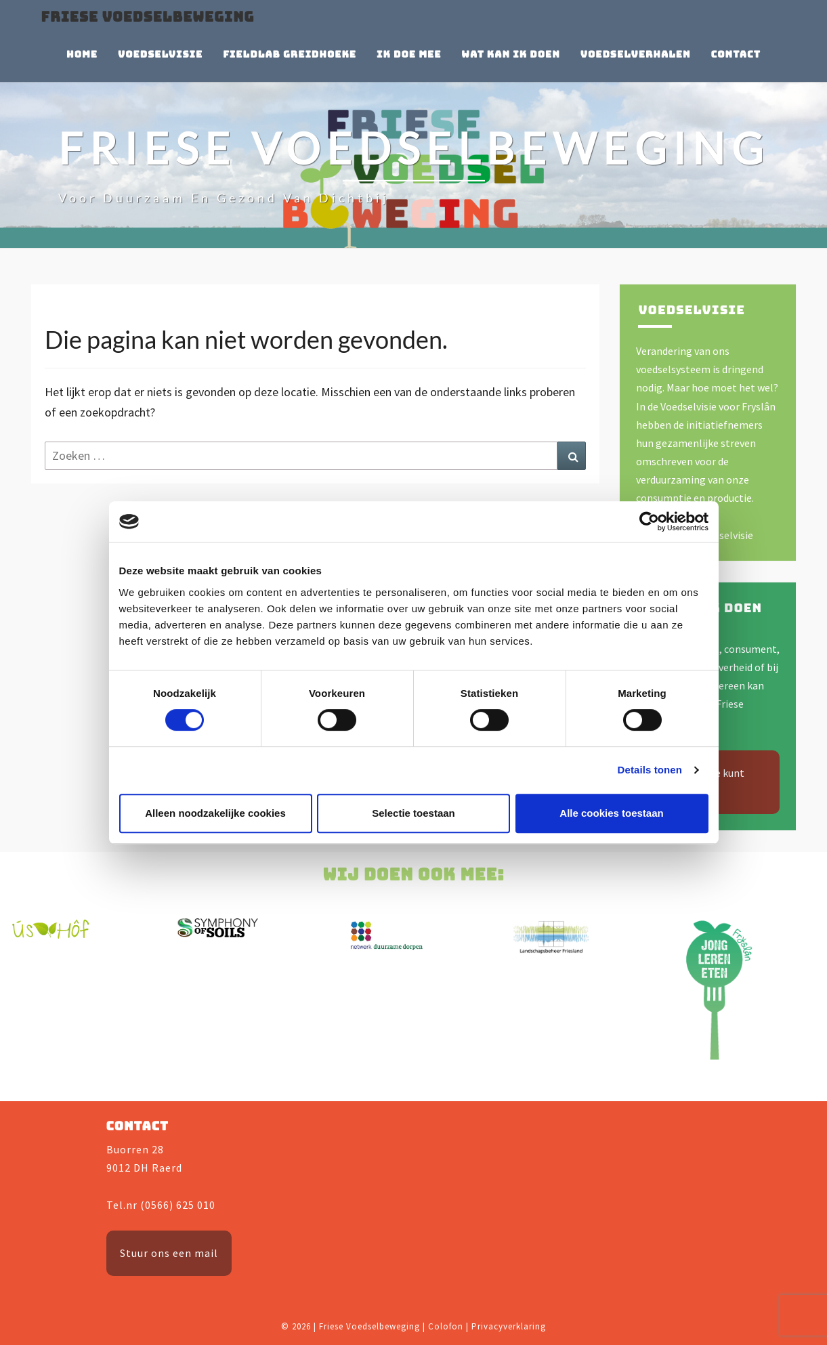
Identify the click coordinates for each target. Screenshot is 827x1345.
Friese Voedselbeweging (148, 17)
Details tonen (650, 769)
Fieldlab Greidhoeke (289, 54)
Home (82, 54)
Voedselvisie (160, 54)
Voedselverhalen (635, 54)
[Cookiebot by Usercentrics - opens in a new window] (649, 521)
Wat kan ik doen (510, 54)
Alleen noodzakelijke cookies (215, 813)
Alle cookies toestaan (611, 813)
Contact (736, 54)
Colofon (445, 1326)
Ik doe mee (409, 54)
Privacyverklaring (508, 1326)
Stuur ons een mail (169, 1253)
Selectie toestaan (413, 813)
